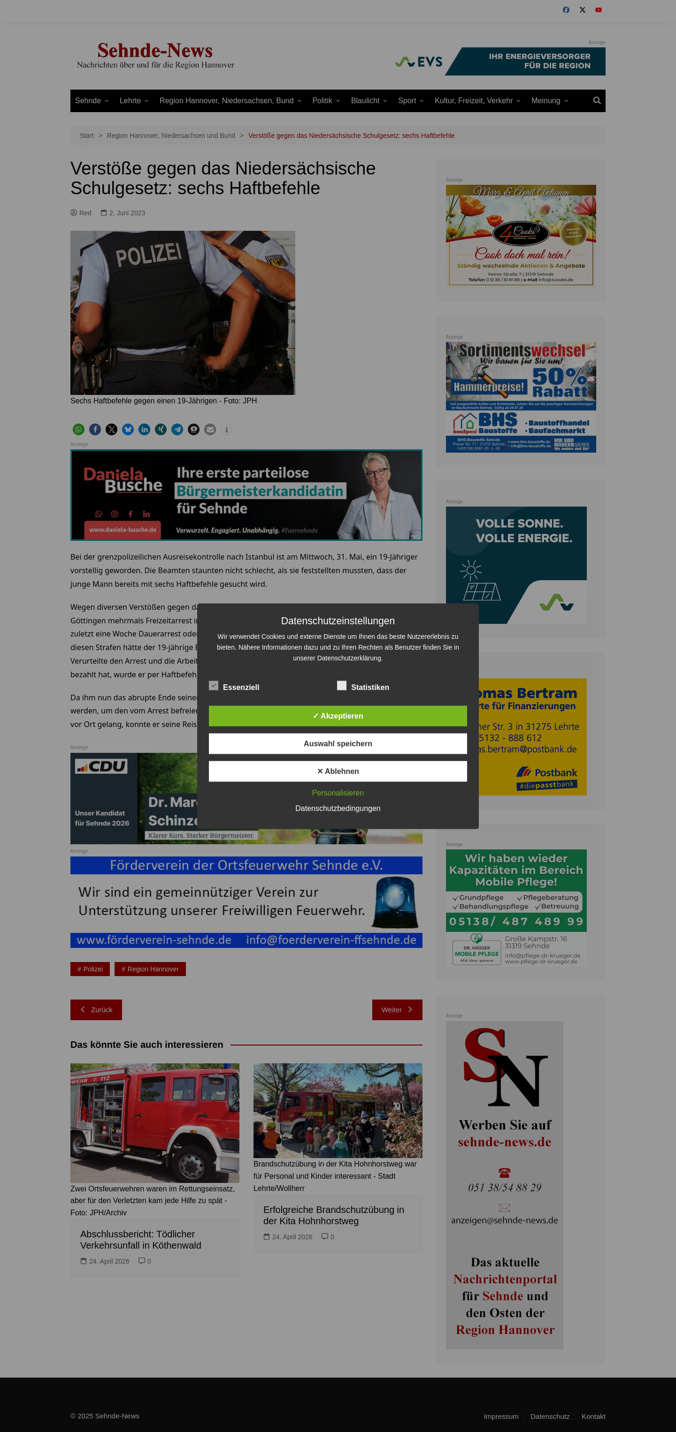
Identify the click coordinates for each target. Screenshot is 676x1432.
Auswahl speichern (338, 743)
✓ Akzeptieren (338, 716)
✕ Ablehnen (338, 771)
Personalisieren (338, 792)
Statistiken (363, 685)
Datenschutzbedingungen (337, 808)
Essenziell (234, 685)
